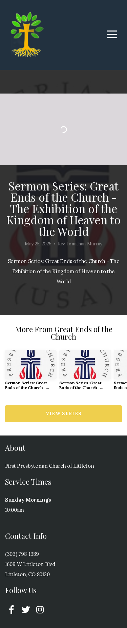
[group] (31, 373)
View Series (63, 414)
